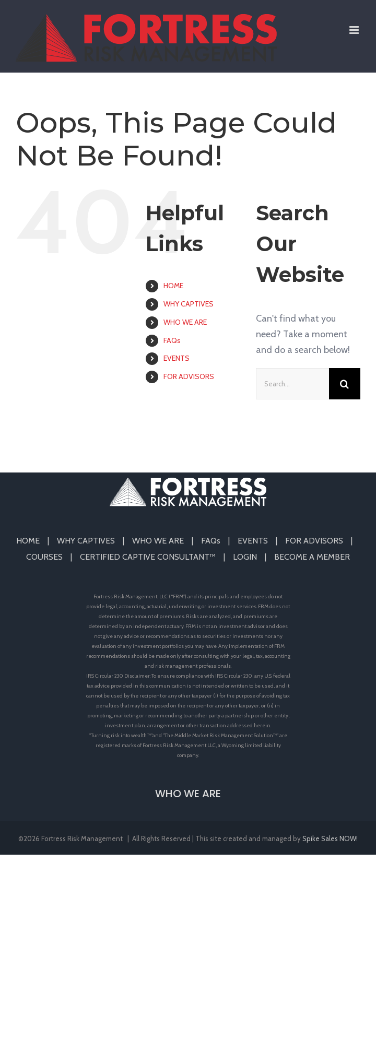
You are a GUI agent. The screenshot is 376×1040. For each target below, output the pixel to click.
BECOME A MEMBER (312, 557)
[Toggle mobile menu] (354, 30)
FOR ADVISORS (188, 376)
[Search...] (292, 383)
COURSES (44, 557)
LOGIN (245, 557)
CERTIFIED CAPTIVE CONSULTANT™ (148, 557)
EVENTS (176, 358)
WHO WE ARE (185, 322)
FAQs (172, 340)
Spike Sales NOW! (330, 838)
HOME (173, 285)
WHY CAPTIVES (188, 304)
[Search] (344, 383)
